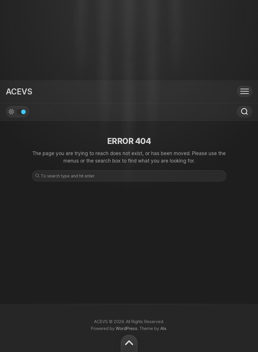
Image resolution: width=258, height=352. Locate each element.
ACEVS (19, 91)
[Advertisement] (129, 40)
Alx (163, 328)
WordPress (126, 328)
